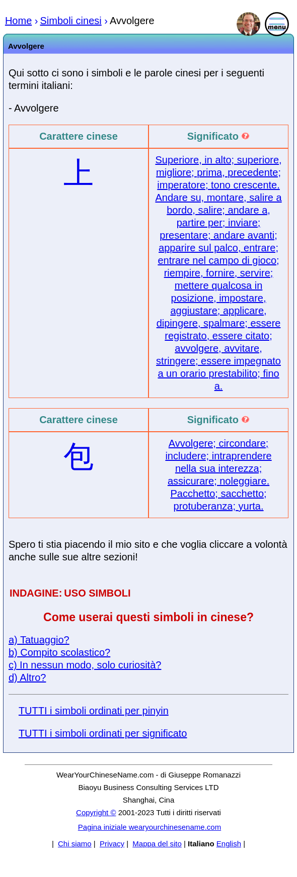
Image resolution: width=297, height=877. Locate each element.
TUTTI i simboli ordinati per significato (103, 733)
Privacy (112, 843)
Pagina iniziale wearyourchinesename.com (149, 827)
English (228, 843)
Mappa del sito (157, 843)
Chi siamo (75, 843)
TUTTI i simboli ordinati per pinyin (94, 710)
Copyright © (96, 812)
